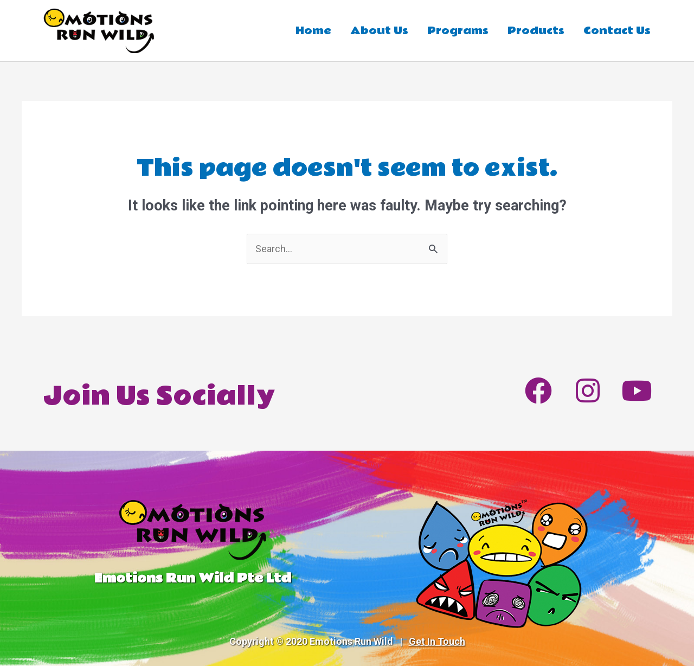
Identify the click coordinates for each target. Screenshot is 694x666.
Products (535, 31)
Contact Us (617, 31)
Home (313, 31)
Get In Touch (437, 641)
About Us (379, 31)
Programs (458, 31)
